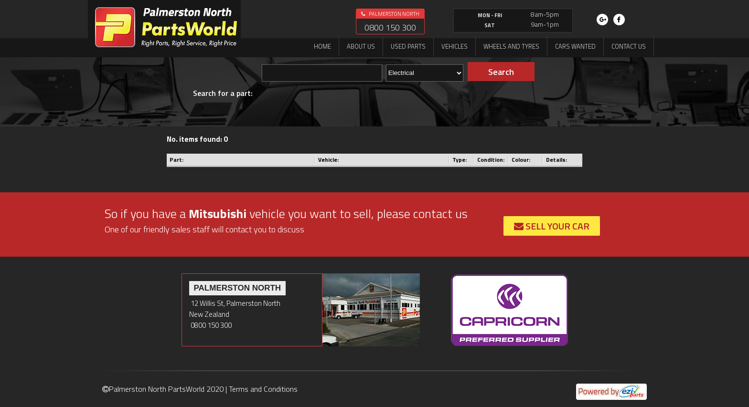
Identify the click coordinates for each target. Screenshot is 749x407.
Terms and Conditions (263, 389)
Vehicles (454, 46)
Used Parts (408, 46)
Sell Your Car (551, 226)
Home (322, 46)
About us (361, 46)
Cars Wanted (575, 46)
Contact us (628, 46)
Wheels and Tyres (511, 46)
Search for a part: (223, 93)
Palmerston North (390, 14)
